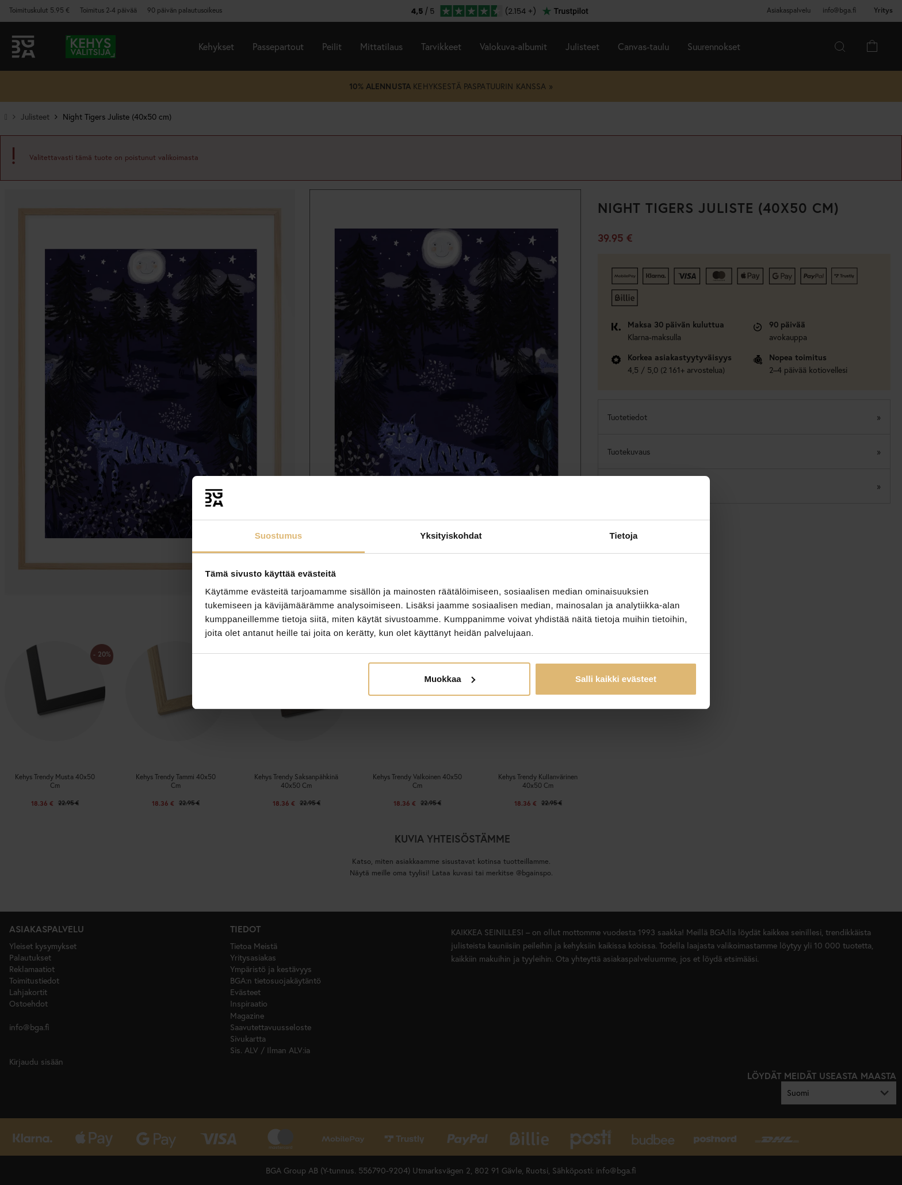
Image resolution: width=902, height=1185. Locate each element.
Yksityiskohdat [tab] (450, 535)
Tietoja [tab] (624, 535)
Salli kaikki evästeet (615, 679)
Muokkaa (449, 679)
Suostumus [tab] (279, 535)
